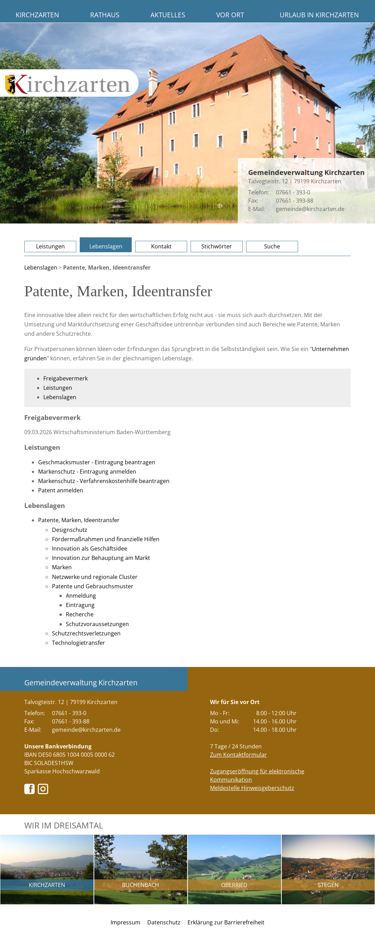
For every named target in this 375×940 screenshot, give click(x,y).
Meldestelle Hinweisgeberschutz (252, 788)
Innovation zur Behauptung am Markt (101, 558)
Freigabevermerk (65, 378)
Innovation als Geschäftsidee (89, 548)
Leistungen (50, 246)
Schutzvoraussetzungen (97, 624)
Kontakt (161, 246)
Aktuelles (167, 14)
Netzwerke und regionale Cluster (95, 577)
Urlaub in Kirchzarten (319, 14)
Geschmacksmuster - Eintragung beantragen (96, 462)
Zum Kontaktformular (238, 754)
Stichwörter (216, 246)
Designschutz (69, 530)
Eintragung (80, 605)
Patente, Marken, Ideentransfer (79, 520)
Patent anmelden (60, 490)
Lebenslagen (105, 246)
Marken (62, 567)
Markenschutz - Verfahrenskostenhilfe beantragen (103, 481)
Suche (272, 246)
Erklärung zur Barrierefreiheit (226, 922)
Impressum (125, 922)
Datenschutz (164, 922)
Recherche (80, 614)
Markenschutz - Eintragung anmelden (87, 471)
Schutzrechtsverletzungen (86, 633)
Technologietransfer (78, 643)
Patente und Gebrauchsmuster (92, 586)
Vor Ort (230, 14)
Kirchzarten (37, 14)
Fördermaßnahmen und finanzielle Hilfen (105, 539)
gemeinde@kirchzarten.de (310, 209)
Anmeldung (81, 595)
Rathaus (104, 14)
